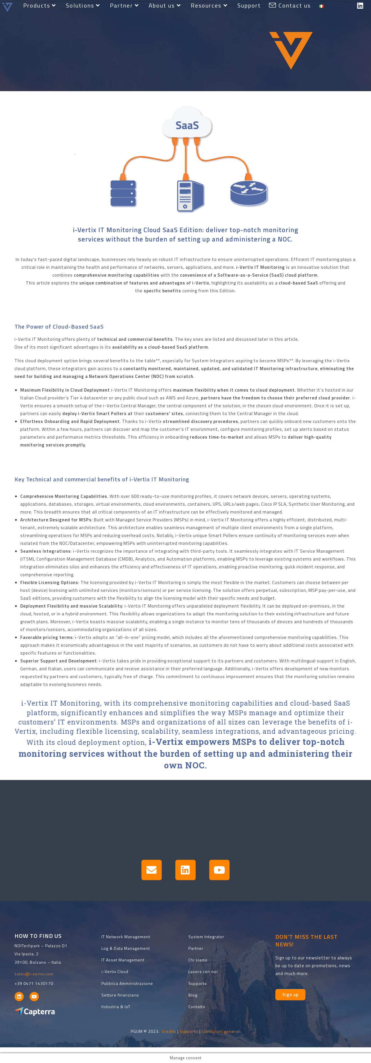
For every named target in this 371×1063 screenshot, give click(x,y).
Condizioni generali (221, 1031)
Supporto (189, 1031)
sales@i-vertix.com (33, 974)
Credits (169, 1031)
